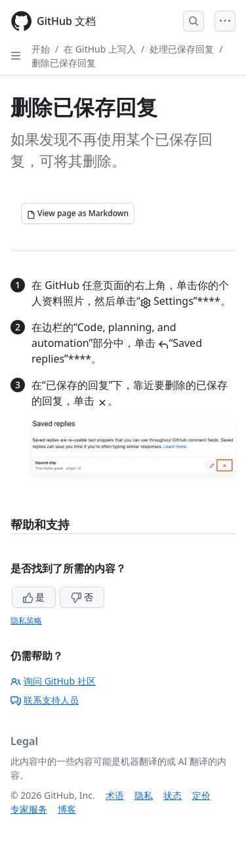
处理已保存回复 (182, 49)
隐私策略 (26, 620)
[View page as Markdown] (77, 213)
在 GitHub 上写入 (100, 49)
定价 (201, 795)
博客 (67, 809)
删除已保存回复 (63, 62)
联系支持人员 (44, 700)
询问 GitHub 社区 (53, 681)
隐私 (143, 795)
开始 (40, 49)
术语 (115, 795)
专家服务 (28, 809)
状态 (172, 795)
